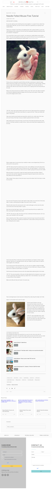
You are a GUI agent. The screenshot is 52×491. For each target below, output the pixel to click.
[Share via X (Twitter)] (9, 388)
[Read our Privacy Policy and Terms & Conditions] (11, 472)
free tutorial (16, 377)
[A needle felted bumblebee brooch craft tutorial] (43, 404)
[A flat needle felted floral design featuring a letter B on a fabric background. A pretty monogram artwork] (26, 404)
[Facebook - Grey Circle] (3, 475)
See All (50, 397)
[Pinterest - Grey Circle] (5, 475)
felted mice (24, 379)
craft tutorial (37, 377)
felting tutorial (18, 379)
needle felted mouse (10, 379)
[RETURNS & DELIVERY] (29, 435)
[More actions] (45, 13)
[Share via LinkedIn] (12, 388)
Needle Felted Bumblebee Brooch (42, 411)
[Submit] (12, 466)
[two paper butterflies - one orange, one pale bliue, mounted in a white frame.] (8, 404)
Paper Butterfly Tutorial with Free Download (8, 411)
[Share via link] (14, 388)
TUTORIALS (9, 384)
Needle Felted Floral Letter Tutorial (25, 411)
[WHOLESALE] (17, 435)
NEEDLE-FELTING (15, 384)
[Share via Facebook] (6, 388)
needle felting (26, 377)
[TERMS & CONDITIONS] (44, 435)
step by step (9, 381)
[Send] (41, 471)
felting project (37, 379)
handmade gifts (30, 379)
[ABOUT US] (6, 435)
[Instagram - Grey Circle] (8, 475)
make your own (9, 377)
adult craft (32, 377)
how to (21, 377)
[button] (13, 2)
